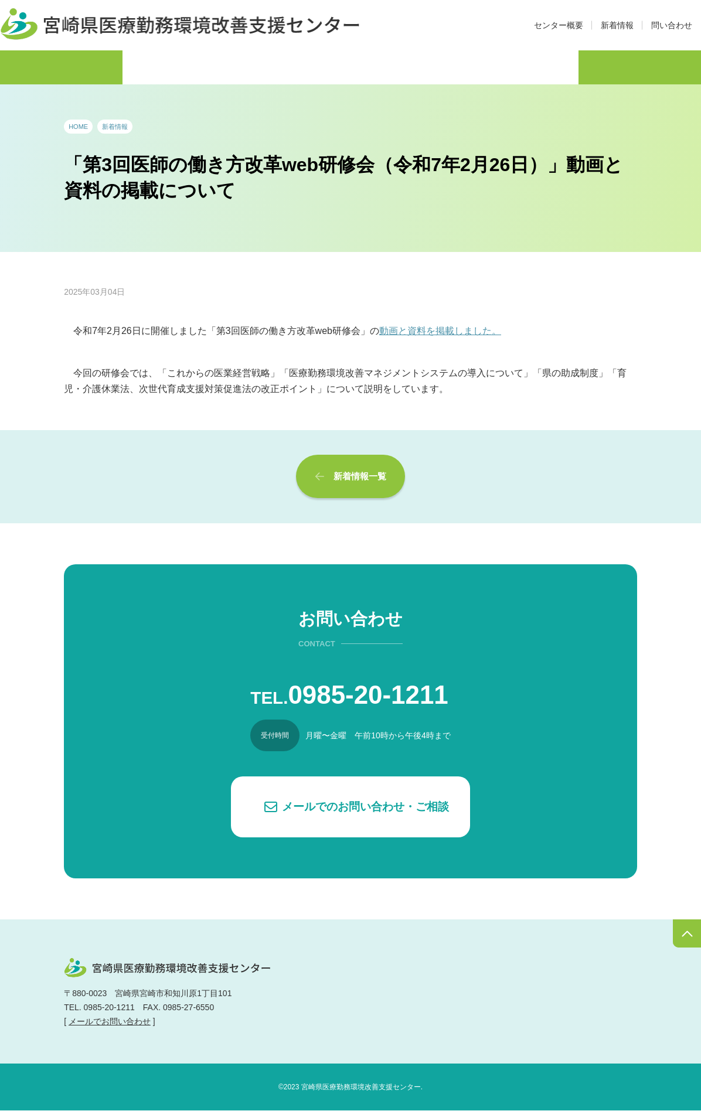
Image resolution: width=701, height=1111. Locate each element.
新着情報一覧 (360, 476)
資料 (473, 67)
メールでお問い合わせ (110, 1022)
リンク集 (624, 67)
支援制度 (394, 67)
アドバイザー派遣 (283, 67)
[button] (350, 807)
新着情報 (617, 25)
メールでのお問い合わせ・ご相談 (365, 806)
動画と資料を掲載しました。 (440, 331)
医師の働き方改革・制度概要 (124, 67)
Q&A (543, 67)
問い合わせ (671, 25)
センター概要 (558, 25)
